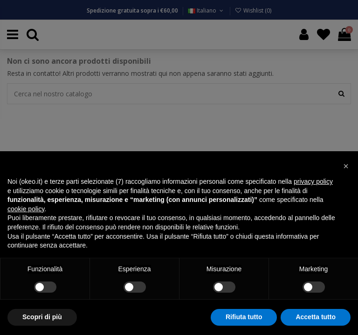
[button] (345, 166)
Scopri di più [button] (42, 317)
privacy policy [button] (313, 181)
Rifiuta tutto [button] (244, 317)
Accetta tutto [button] (316, 317)
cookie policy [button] (25, 209)
